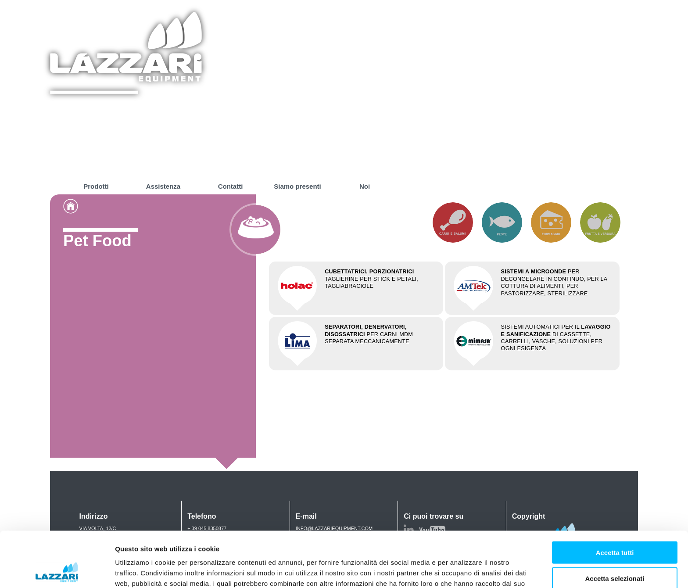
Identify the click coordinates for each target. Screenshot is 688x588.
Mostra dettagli (461, 570)
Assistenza (163, 186)
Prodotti (96, 186)
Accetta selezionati (614, 526)
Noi (364, 186)
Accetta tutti (615, 500)
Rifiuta (615, 552)
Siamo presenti (297, 186)
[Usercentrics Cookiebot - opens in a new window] (56, 570)
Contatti (230, 186)
